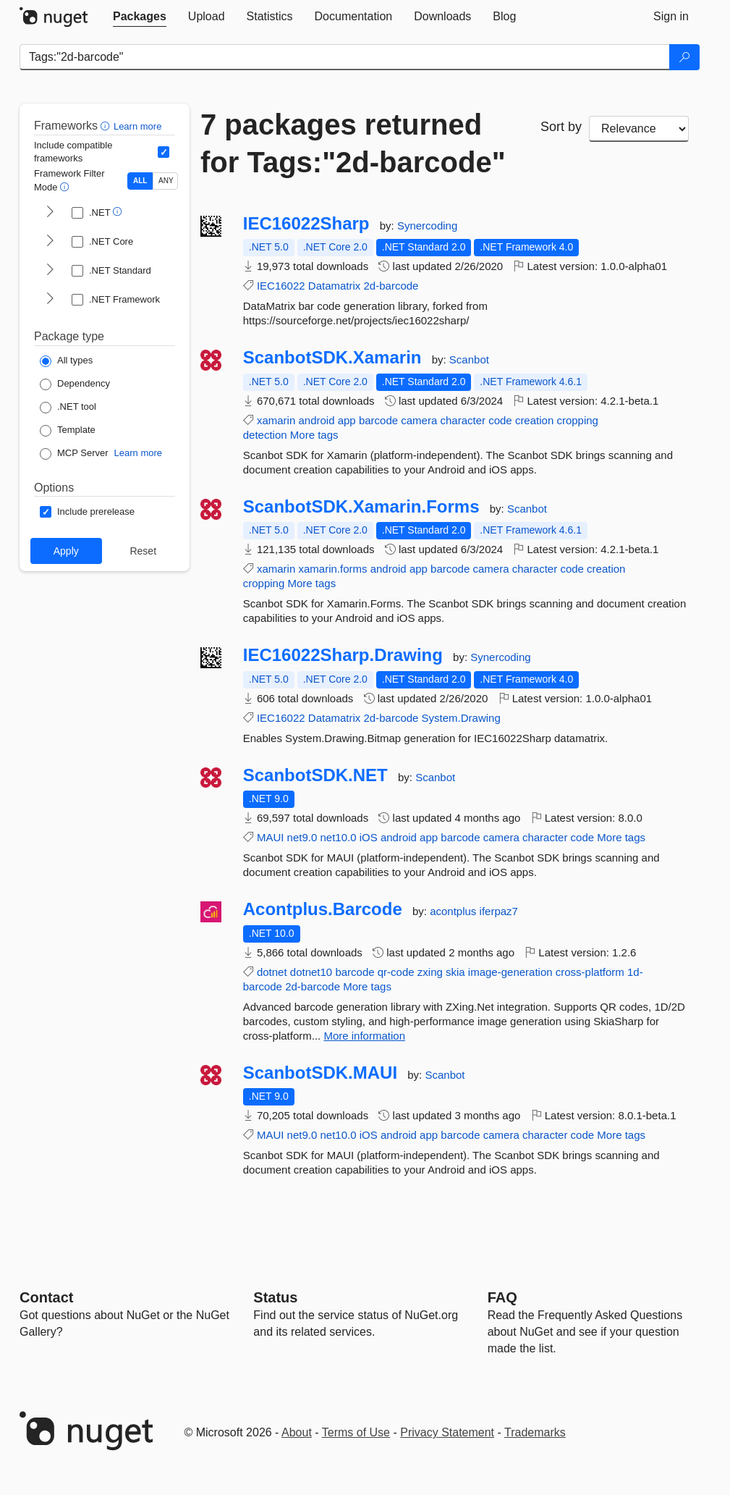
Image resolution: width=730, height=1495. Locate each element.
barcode (378, 420)
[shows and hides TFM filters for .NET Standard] (50, 270)
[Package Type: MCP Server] (74, 454)
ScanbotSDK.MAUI (320, 1073)
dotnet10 (311, 972)
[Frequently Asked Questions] (502, 1297)
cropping (577, 420)
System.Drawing (461, 718)
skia (455, 972)
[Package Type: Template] (67, 430)
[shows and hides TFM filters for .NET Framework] (50, 299)
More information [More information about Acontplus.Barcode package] (364, 1035)
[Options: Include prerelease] (87, 511)
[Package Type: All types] (66, 361)
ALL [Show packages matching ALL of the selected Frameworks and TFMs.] (140, 181)
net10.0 (338, 837)
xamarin (276, 420)
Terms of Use (356, 1432)
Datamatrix (334, 285)
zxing (430, 972)
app (347, 420)
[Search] (684, 57)
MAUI (270, 837)
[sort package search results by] (639, 129)
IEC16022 (281, 285)
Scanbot (469, 359)
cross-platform (590, 972)
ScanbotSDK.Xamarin (332, 358)
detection (265, 435)
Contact (46, 1297)
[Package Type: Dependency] (75, 384)
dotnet (272, 972)
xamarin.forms (332, 569)
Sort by (561, 126)
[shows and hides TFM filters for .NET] (50, 212)
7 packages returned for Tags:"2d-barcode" (353, 143)
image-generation (510, 972)
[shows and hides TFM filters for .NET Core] (50, 241)
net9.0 (302, 837)
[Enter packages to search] (345, 57)
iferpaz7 (499, 911)
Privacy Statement (447, 1432)
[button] (107, 125)
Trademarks (535, 1432)
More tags (314, 435)
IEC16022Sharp (306, 224)
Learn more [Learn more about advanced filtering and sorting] (137, 126)
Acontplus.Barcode (322, 909)
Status (275, 1297)
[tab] (139, 17)
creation (534, 420)
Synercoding (427, 225)
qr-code (396, 972)
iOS (369, 837)
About (296, 1432)
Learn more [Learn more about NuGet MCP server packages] (138, 452)
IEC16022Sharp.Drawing (343, 655)
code (500, 420)
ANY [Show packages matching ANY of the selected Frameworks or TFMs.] (166, 181)
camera (419, 420)
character (462, 420)
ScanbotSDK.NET (315, 775)
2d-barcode (391, 285)
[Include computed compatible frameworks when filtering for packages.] (163, 152)
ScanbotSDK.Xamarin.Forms (361, 507)
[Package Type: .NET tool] (68, 407)
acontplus (454, 911)
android (316, 420)
